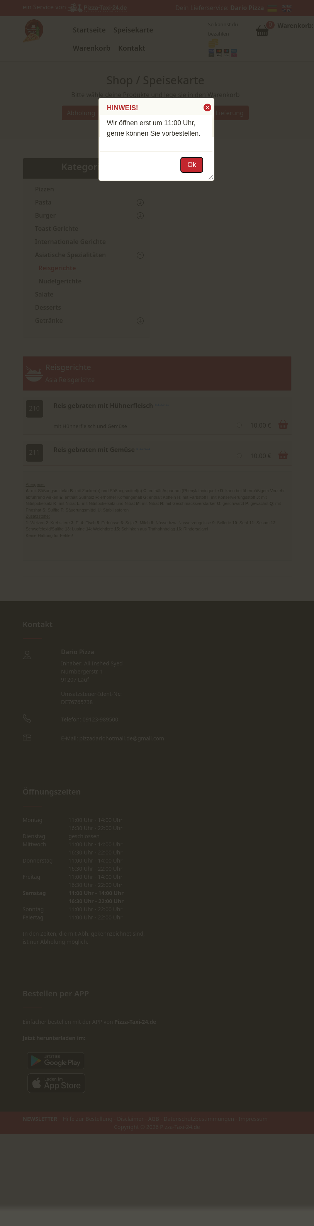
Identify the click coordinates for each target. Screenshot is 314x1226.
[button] (206, 107)
